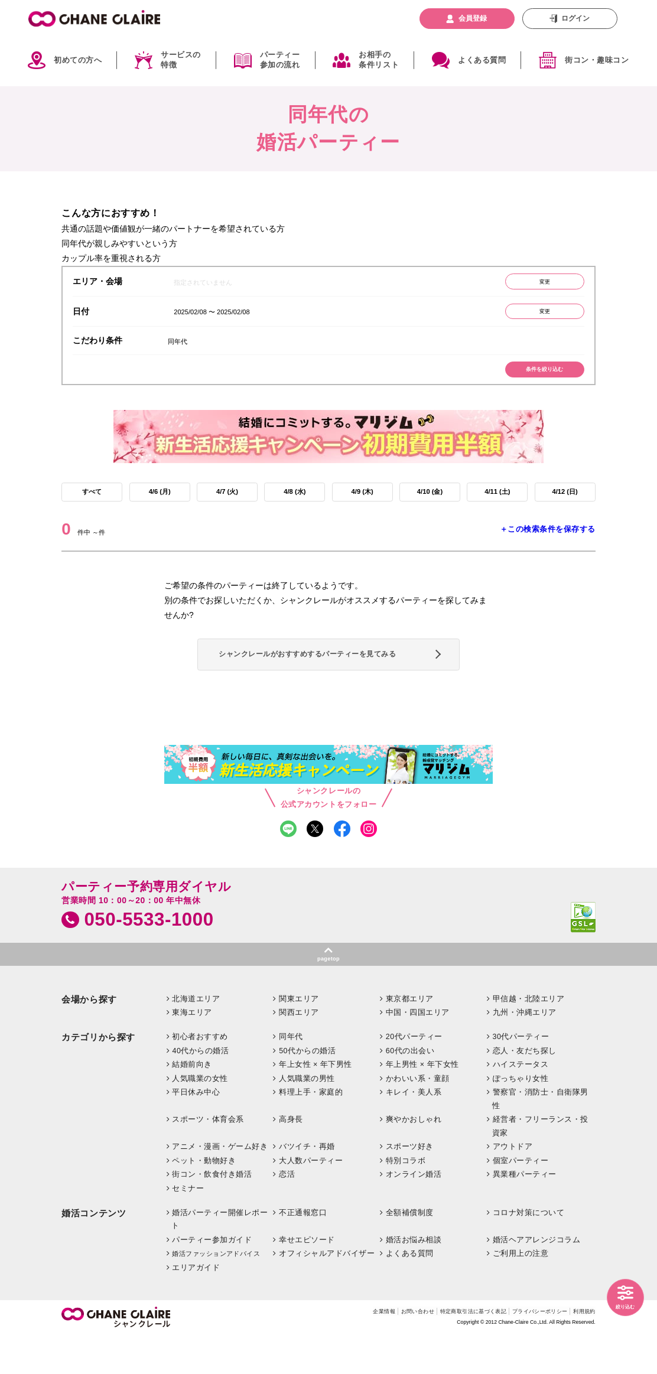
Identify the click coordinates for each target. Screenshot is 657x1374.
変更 (536, 283)
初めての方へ (78, 60)
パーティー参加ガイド (212, 1278)
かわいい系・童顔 (418, 1116)
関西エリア (299, 1050)
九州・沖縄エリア (525, 1050)
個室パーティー (521, 1198)
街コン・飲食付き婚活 (212, 1212)
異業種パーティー (525, 1212)
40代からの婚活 (200, 1088)
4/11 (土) (497, 505)
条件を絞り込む (536, 379)
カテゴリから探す (98, 1075)
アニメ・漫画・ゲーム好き (220, 1184)
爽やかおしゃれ (414, 1157)
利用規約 (582, 1350)
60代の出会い (410, 1088)
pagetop (328, 994)
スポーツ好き (410, 1184)
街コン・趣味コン (597, 60)
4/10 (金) (429, 505)
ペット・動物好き (204, 1198)
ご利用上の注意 (521, 1291)
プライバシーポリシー (527, 1350)
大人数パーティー (311, 1198)
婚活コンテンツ (93, 1250)
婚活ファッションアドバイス (216, 1291)
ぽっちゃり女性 (521, 1116)
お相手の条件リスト (379, 60)
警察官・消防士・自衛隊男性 (540, 1137)
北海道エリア (196, 1037)
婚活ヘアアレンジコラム (537, 1278)
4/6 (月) (159, 505)
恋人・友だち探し (525, 1088)
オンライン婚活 (414, 1212)
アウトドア (513, 1184)
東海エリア (192, 1050)
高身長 (291, 1157)
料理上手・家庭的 (311, 1130)
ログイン (575, 18)
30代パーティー (521, 1074)
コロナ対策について (529, 1250)
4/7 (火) (226, 505)
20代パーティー (414, 1074)
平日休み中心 (196, 1130)
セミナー (188, 1226)
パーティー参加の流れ (280, 60)
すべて (92, 505)
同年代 (291, 1074)
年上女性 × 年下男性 (315, 1102)
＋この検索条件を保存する (548, 545)
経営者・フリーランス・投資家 (540, 1164)
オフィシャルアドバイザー (327, 1291)
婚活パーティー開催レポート (219, 1257)
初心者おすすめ (200, 1074)
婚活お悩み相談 (414, 1278)
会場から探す (89, 1037)
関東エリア (299, 1037)
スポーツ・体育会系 (208, 1157)
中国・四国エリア (418, 1050)
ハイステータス (521, 1102)
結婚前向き (192, 1102)
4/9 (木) (362, 505)
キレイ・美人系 (414, 1130)
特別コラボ (406, 1198)
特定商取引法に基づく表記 (445, 1350)
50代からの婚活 (307, 1088)
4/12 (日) (565, 505)
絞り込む (621, 1305)
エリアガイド (196, 1305)
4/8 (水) (294, 505)
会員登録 (472, 18)
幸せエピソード (307, 1278)
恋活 (287, 1212)
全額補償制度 (410, 1250)
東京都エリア (410, 1037)
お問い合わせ (377, 1350)
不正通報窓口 (303, 1250)
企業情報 (336, 1350)
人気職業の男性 (307, 1116)
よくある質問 (482, 60)
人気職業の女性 (200, 1116)
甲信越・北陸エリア (529, 1037)
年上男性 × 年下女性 (422, 1102)
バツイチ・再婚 (307, 1184)
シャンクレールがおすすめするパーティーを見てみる (325, 677)
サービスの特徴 (181, 60)
